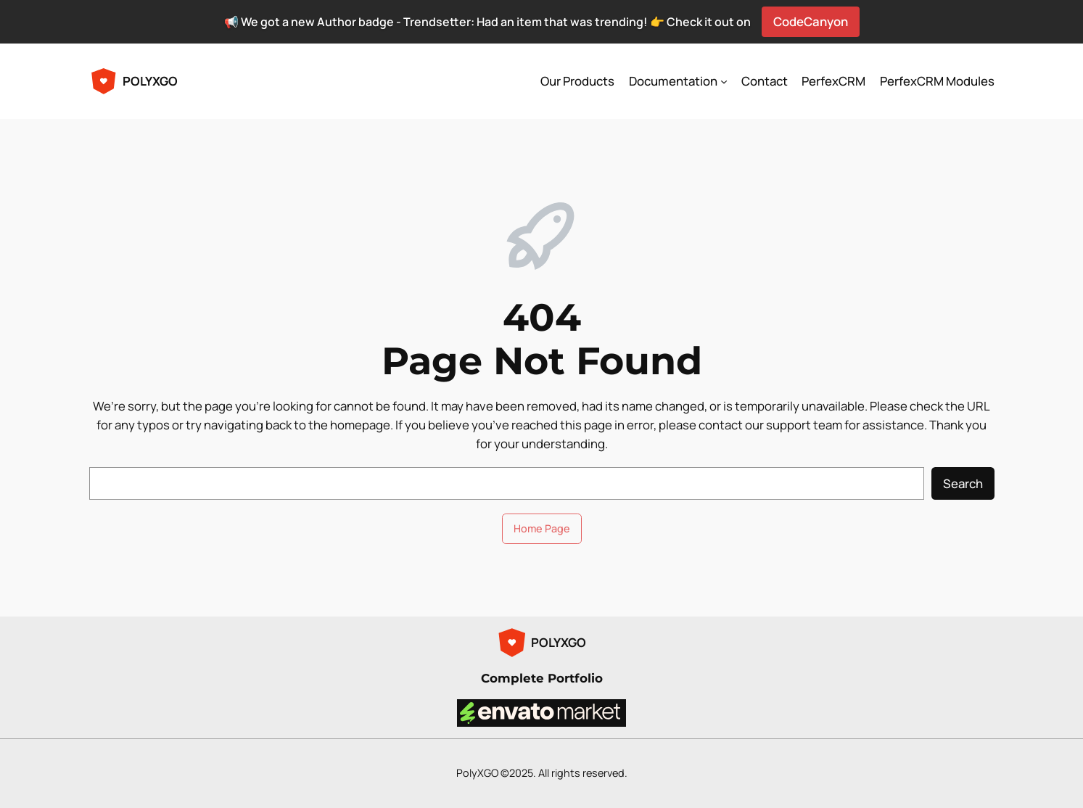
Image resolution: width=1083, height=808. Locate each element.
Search (963, 483)
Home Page (542, 528)
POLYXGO (150, 81)
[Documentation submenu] (724, 81)
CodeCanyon (810, 21)
